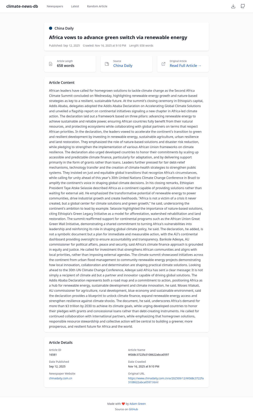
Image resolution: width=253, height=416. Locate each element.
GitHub (133, 409)
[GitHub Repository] (243, 6)
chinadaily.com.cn (60, 378)
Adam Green (137, 404)
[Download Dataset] (233, 6)
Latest (75, 6)
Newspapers (55, 6)
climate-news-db (22, 6)
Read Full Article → (186, 65)
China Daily (122, 65)
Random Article (97, 6)
